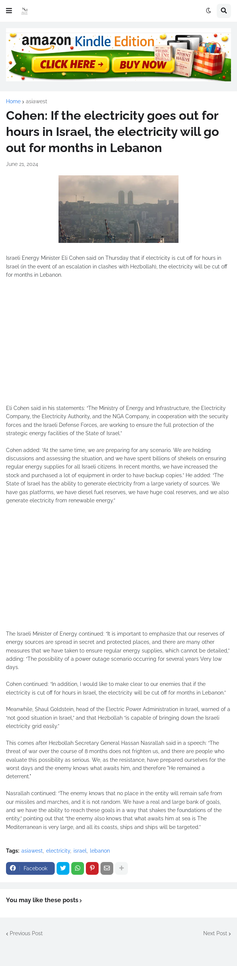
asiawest (36, 101)
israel (80, 851)
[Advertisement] (118, 345)
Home (13, 101)
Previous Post (26, 933)
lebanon (100, 851)
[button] (9, 11)
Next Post (215, 933)
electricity (58, 851)
